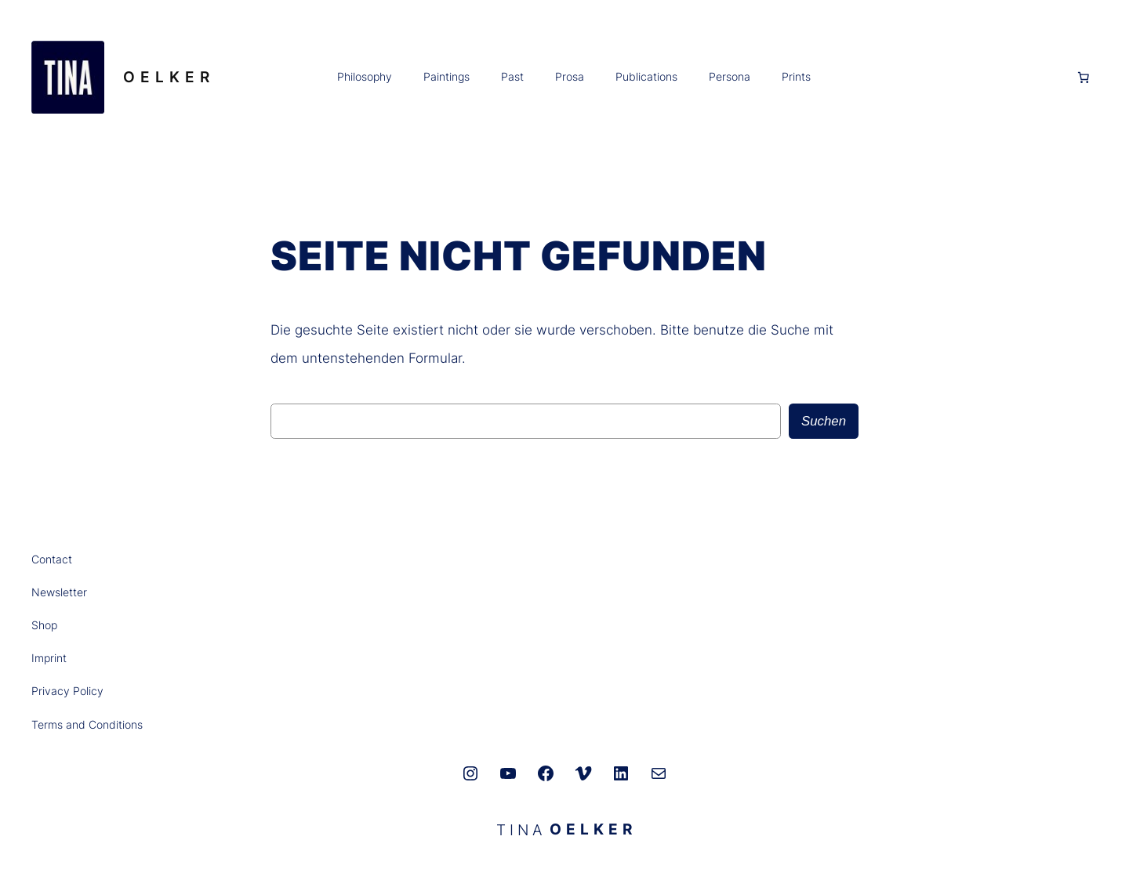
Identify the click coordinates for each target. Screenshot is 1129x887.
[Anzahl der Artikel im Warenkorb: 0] (1083, 77)
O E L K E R (166, 76)
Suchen (823, 421)
